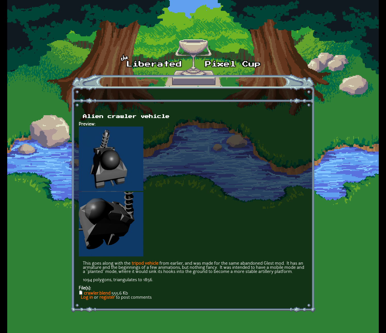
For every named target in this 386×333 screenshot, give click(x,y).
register (107, 298)
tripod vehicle (145, 264)
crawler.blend (97, 294)
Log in (87, 298)
